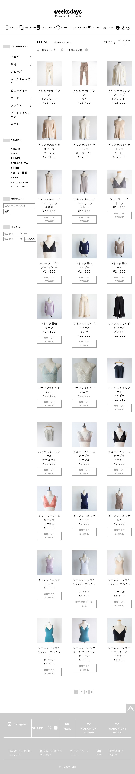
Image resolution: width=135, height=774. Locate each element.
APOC (15, 168)
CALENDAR (80, 27)
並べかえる (124, 42)
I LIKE (95, 27)
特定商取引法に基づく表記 (51, 753)
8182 (14, 153)
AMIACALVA (19, 163)
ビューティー (19, 90)
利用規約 (99, 753)
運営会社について (116, 753)
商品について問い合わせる (20, 753)
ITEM (64, 27)
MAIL (67, 728)
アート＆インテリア (20, 115)
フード (21, 98)
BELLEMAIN (19, 182)
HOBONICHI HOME (117, 730)
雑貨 (21, 64)
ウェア (21, 57)
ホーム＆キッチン (21, 81)
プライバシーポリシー (80, 753)
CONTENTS (48, 27)
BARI (14, 177)
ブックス (21, 105)
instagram (20, 724)
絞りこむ (110, 42)
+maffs (16, 148)
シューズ (16, 71)
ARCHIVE (30, 27)
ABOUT (14, 27)
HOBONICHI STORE (89, 730)
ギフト (15, 124)
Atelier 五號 (19, 172)
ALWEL (16, 158)
